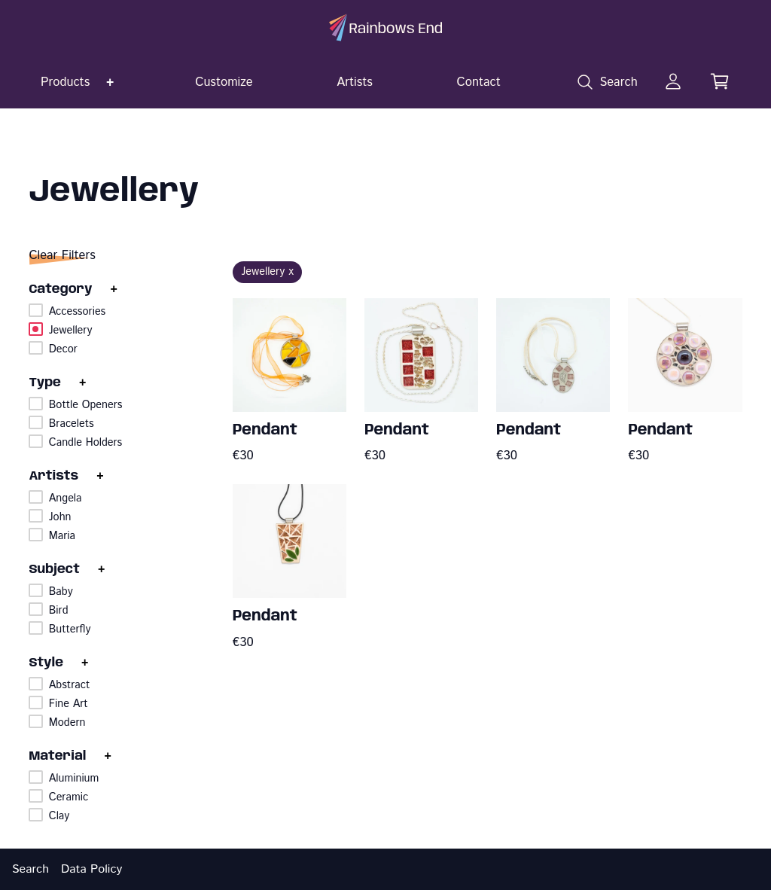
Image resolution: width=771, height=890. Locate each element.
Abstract (69, 685)
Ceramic (68, 797)
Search (30, 869)
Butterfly (70, 629)
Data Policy (91, 869)
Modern (67, 722)
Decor (63, 349)
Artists (355, 82)
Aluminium (74, 778)
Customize (224, 82)
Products (65, 82)
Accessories (77, 311)
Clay (59, 816)
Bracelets (71, 423)
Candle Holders (85, 442)
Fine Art (68, 704)
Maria (62, 536)
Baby (61, 591)
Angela (65, 498)
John (60, 517)
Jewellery (71, 330)
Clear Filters (62, 255)
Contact (479, 82)
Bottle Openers (86, 405)
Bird (59, 610)
